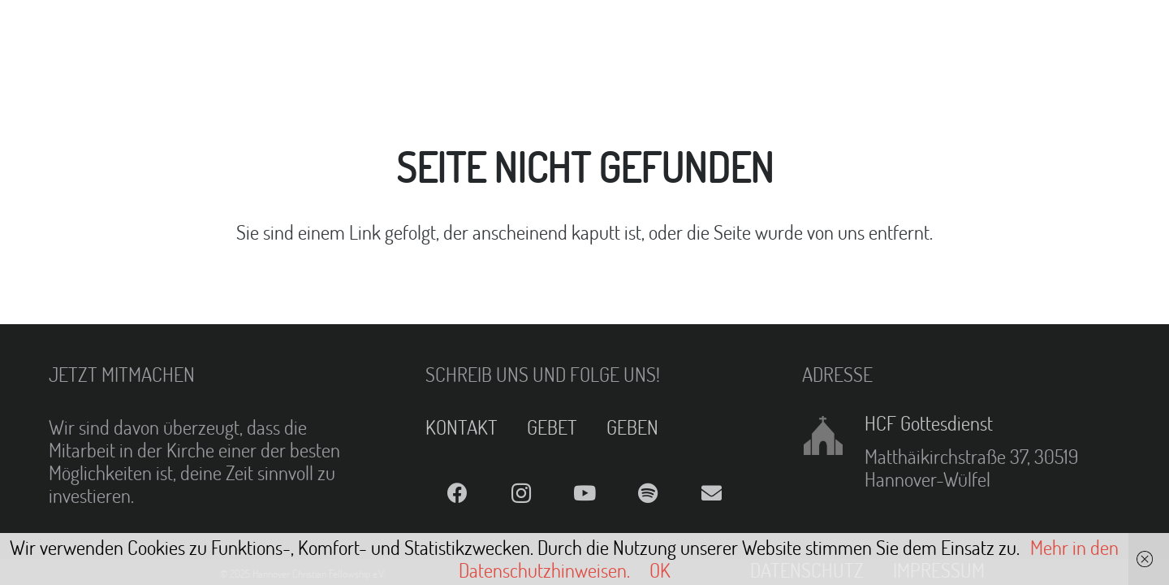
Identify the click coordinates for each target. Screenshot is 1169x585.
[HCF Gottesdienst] (833, 435)
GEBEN (632, 427)
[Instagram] (520, 493)
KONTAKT (461, 427)
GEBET (552, 427)
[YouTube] (584, 493)
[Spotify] (647, 493)
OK (660, 570)
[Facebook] (457, 493)
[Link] (53, 32)
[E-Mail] (712, 493)
